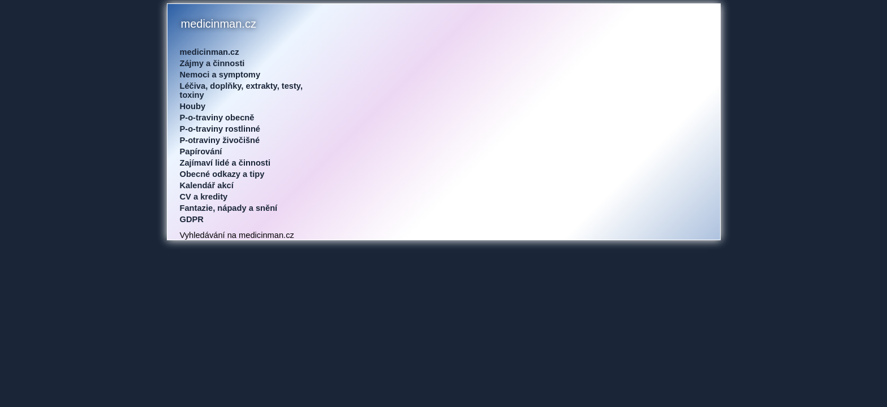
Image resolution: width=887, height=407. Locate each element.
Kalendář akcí (207, 185)
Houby (193, 106)
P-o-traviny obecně (217, 117)
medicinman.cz (209, 52)
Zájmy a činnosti (212, 63)
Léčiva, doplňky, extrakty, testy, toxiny (241, 90)
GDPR (192, 219)
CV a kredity (204, 196)
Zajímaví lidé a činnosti (225, 162)
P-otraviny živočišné (220, 140)
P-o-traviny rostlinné (220, 128)
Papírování (201, 151)
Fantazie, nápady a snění (229, 208)
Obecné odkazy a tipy (222, 174)
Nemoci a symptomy (220, 74)
